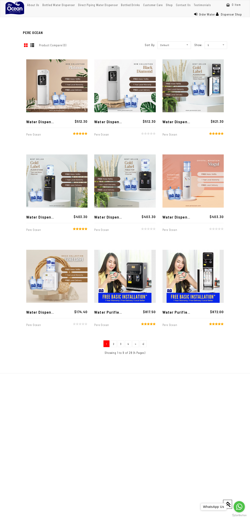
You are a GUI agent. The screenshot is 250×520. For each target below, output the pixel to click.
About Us (33, 5)
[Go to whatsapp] (239, 506)
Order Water (204, 14)
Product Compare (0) (52, 45)
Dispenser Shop (229, 14)
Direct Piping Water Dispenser (98, 5)
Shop (169, 5)
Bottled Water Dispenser (58, 5)
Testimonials (202, 5)
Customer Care (153, 5)
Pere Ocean (33, 134)
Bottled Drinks (130, 5)
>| (143, 343)
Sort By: (150, 45)
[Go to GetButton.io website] (239, 515)
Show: (198, 45)
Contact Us (183, 5)
